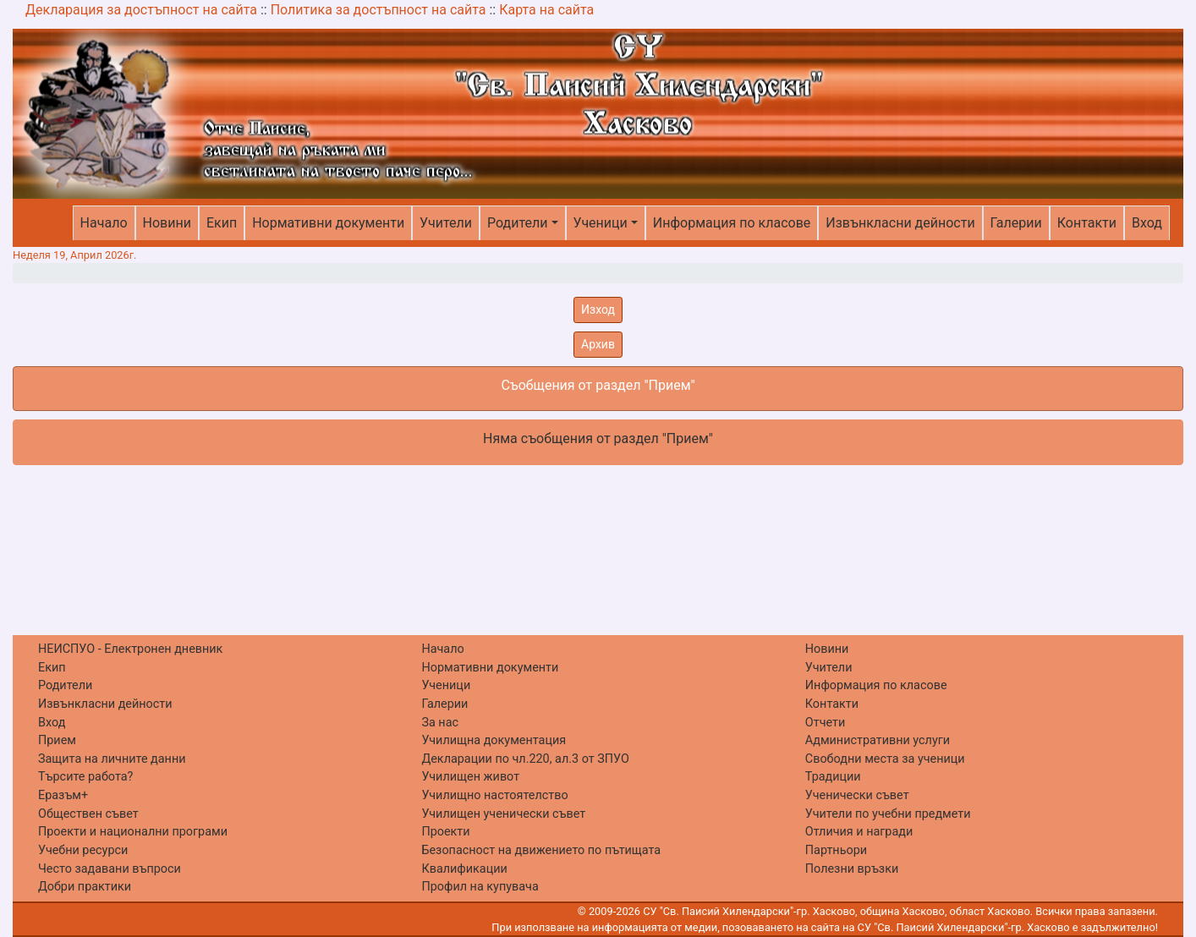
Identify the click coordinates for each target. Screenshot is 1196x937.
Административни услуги (877, 740)
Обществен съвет (88, 814)
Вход (1147, 223)
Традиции (833, 777)
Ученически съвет (857, 795)
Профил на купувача (479, 886)
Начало (104, 223)
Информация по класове (731, 223)
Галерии (1016, 223)
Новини (167, 223)
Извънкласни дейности (900, 223)
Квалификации (464, 869)
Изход (598, 309)
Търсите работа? (85, 777)
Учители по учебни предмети (888, 814)
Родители (517, 223)
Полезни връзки (851, 869)
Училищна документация (493, 740)
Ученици (600, 223)
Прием (57, 740)
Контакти (1086, 223)
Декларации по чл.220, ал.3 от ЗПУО (524, 759)
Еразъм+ (63, 795)
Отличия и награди (859, 832)
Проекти (445, 832)
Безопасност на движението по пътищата (541, 850)
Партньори (836, 850)
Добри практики (84, 886)
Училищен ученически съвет (503, 814)
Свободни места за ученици (885, 759)
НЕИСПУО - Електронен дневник (130, 649)
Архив (598, 344)
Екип (221, 223)
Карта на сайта (546, 10)
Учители (446, 223)
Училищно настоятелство (494, 795)
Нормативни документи (328, 223)
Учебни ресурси (83, 850)
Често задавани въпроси (109, 869)
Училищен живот (470, 777)
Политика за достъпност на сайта (378, 10)
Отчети (825, 722)
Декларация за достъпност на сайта (141, 10)
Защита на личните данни (112, 759)
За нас (439, 722)
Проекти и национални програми (133, 832)
